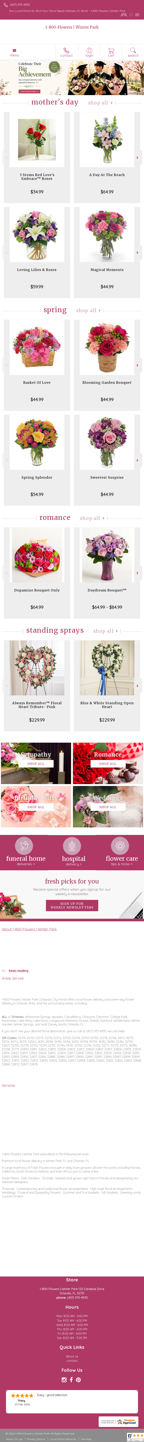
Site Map (86, 1439)
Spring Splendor (37, 477)
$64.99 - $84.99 (107, 607)
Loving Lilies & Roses (37, 270)
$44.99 (107, 286)
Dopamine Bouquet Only (37, 590)
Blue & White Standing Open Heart (107, 705)
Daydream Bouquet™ (107, 590)
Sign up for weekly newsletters (72, 905)
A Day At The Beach (107, 175)
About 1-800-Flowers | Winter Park (29, 929)
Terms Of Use (14, 1439)
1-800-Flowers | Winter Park (72, 27)
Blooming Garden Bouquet (107, 382)
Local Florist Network (63, 1439)
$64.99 (107, 192)
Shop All (98, 103)
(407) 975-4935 (20, 5)
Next (138, 158)
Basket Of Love (37, 382)
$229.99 (37, 720)
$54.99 (37, 494)
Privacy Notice (36, 1439)
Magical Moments (107, 270)
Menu (14, 55)
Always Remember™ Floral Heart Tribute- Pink (37, 705)
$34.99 (37, 192)
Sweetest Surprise (107, 477)
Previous (6, 158)
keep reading (18, 970)
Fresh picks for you (72, 887)
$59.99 (37, 286)
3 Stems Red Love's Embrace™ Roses (37, 177)
